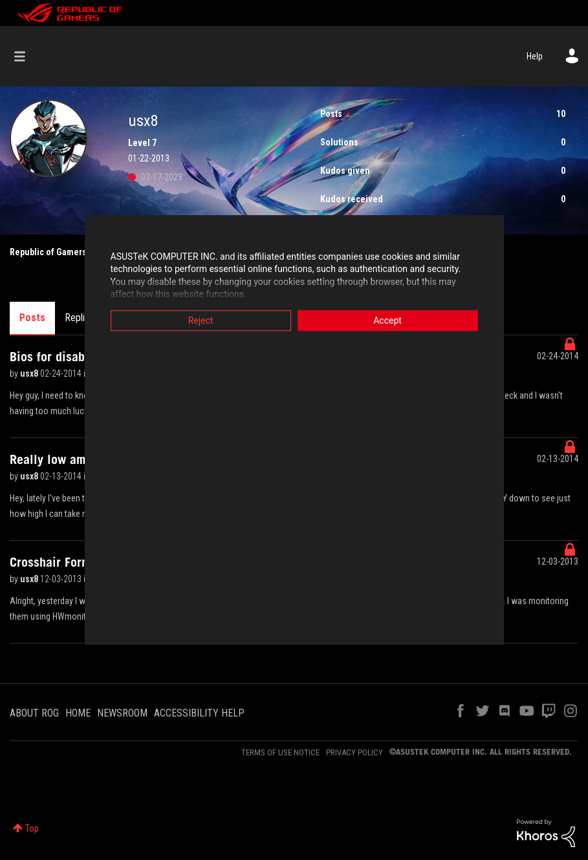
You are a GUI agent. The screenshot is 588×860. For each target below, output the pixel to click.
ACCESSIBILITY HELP (199, 713)
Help (535, 56)
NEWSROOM (122, 713)
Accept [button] (387, 320)
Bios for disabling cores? (77, 356)
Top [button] (32, 828)
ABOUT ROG (34, 713)
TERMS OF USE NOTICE (280, 752)
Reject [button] (200, 320)
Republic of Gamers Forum (62, 252)
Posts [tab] (32, 317)
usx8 (30, 373)
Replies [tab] (79, 317)
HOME (78, 713)
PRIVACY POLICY (354, 752)
